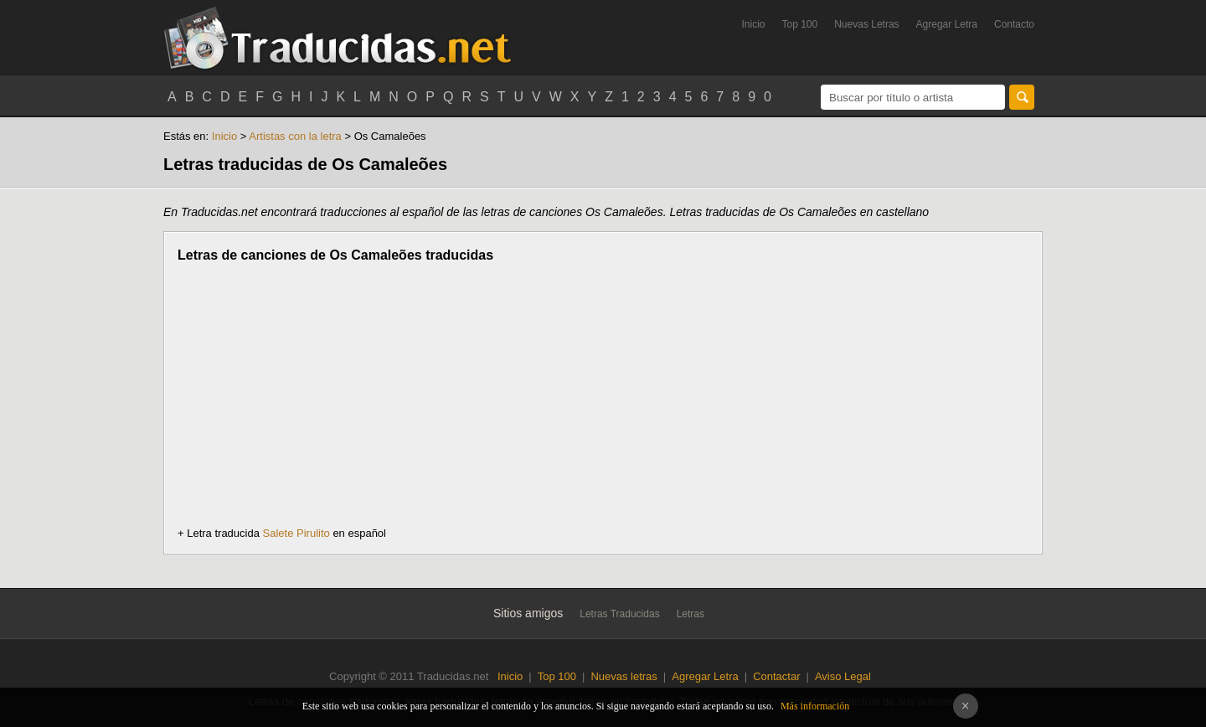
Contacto (1014, 24)
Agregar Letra (946, 24)
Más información (815, 706)
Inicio (753, 24)
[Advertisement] (318, 394)
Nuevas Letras (866, 24)
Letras (690, 614)
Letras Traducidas (619, 614)
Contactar (776, 676)
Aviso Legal (843, 676)
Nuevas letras (623, 676)
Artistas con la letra (296, 136)
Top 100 (800, 24)
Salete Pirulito (296, 533)
